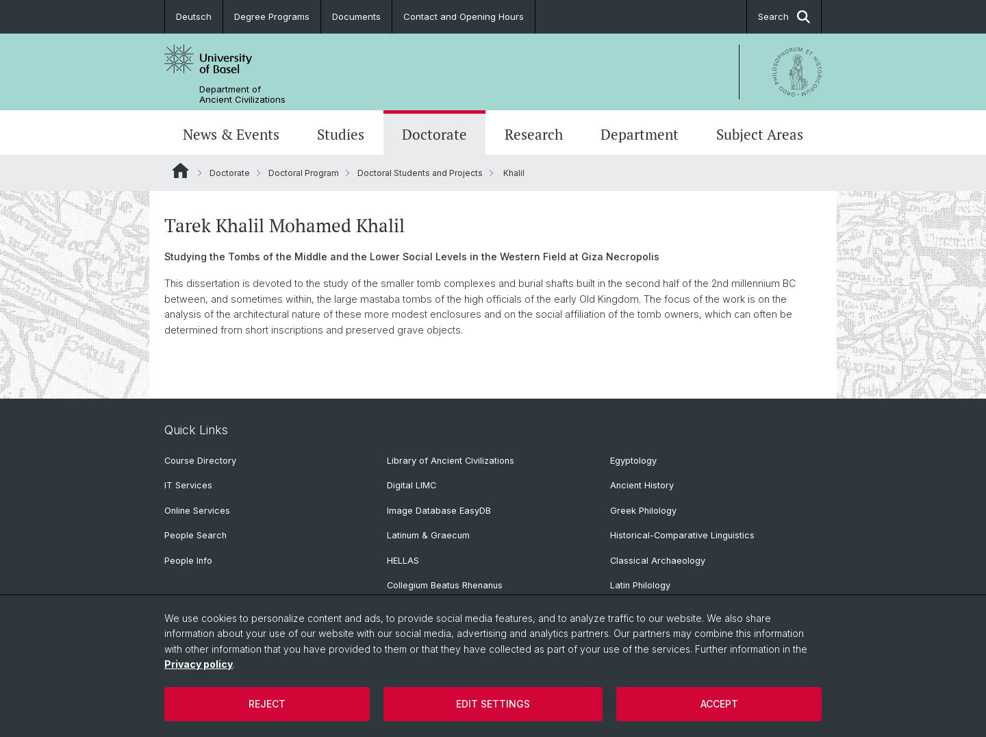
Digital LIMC (411, 485)
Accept (719, 704)
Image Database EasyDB (439, 510)
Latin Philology (640, 585)
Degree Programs (271, 16)
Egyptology (633, 460)
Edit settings (493, 704)
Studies (340, 134)
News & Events (231, 134)
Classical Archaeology (657, 560)
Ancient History (642, 485)
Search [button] (784, 16)
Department (640, 134)
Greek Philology (643, 510)
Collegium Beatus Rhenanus (445, 585)
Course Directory (200, 460)
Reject (267, 704)
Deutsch (194, 16)
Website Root (180, 170)
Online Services (197, 510)
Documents (356, 16)
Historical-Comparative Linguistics (682, 535)
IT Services (188, 485)
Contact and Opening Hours (463, 16)
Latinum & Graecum (428, 535)
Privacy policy (198, 664)
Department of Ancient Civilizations (242, 94)
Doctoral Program (303, 173)
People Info (188, 560)
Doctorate (434, 134)
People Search (195, 535)
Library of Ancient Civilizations (450, 460)
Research (534, 134)
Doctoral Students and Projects (420, 173)
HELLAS (403, 560)
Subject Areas (759, 134)
